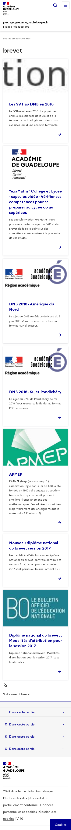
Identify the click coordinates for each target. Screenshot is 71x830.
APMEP (15, 474)
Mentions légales (15, 798)
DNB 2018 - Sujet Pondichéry (35, 392)
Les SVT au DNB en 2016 (31, 104)
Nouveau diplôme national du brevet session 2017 (33, 545)
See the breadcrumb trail (16, 38)
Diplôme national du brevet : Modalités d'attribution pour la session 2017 (35, 640)
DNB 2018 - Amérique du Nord (31, 306)
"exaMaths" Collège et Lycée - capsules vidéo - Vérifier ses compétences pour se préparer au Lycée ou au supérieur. (35, 201)
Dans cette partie (21, 712)
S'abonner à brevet (17, 694)
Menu (65, 5)
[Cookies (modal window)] (60, 824)
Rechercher (55, 5)
